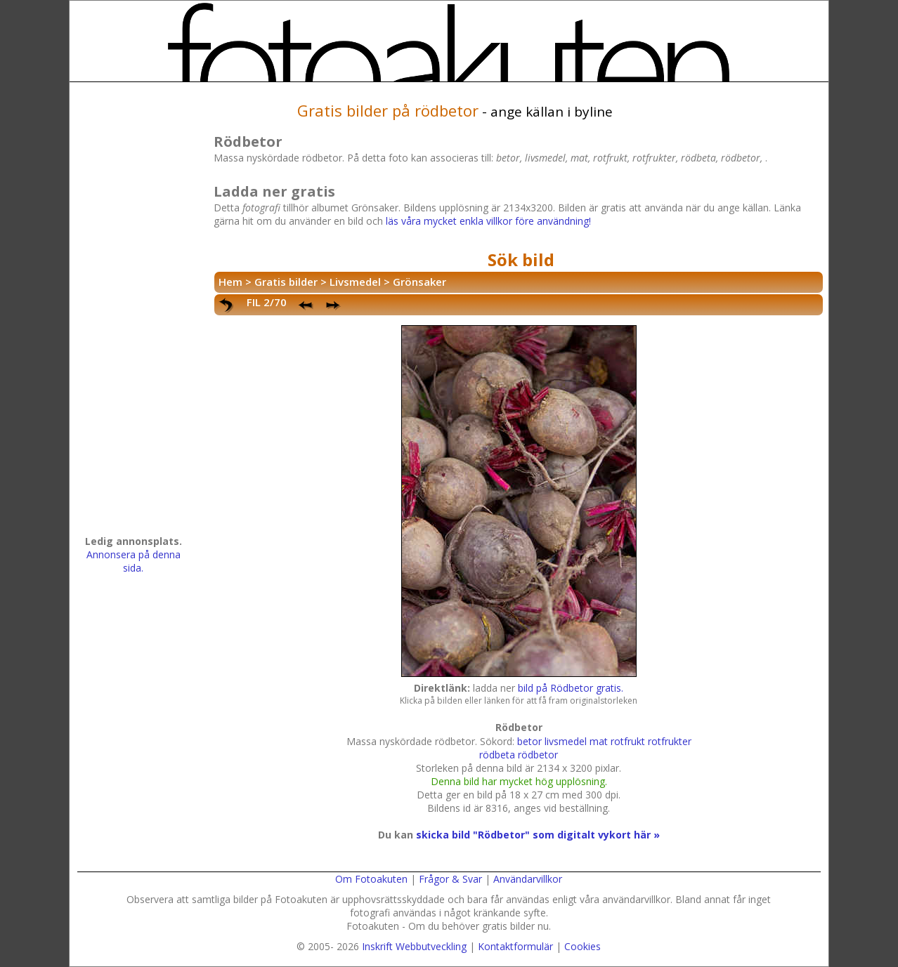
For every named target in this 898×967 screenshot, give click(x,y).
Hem (230, 282)
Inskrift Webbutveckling (414, 946)
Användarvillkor (527, 879)
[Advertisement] (133, 313)
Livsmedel (355, 282)
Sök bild (521, 259)
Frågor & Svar (450, 879)
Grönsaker (419, 282)
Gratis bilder (286, 282)
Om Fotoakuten (371, 879)
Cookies (582, 946)
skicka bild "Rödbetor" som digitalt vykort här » (538, 834)
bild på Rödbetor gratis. (570, 688)
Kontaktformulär (515, 946)
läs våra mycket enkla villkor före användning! (488, 221)
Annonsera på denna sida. (133, 561)
